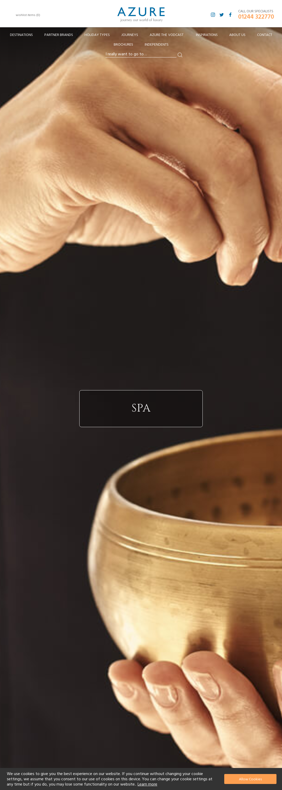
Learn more (147, 784)
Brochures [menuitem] (123, 44)
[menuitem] (21, 35)
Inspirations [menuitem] (207, 35)
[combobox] (141, 54)
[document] (142, 779)
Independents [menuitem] (157, 44)
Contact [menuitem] (264, 35)
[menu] (141, 41)
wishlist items (28, 15)
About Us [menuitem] (237, 35)
